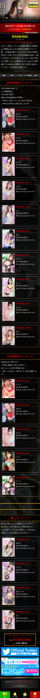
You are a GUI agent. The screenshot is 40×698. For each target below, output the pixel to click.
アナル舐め (27, 75)
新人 (36, 75)
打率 (12, 75)
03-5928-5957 (27, 29)
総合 (4, 75)
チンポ (20, 75)
